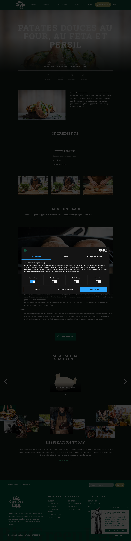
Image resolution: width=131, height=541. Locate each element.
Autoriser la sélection (65, 289)
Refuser (37, 289)
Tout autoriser (94, 289)
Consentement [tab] (36, 257)
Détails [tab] (65, 257)
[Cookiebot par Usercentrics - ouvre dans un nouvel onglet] (98, 250)
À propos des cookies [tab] (95, 257)
